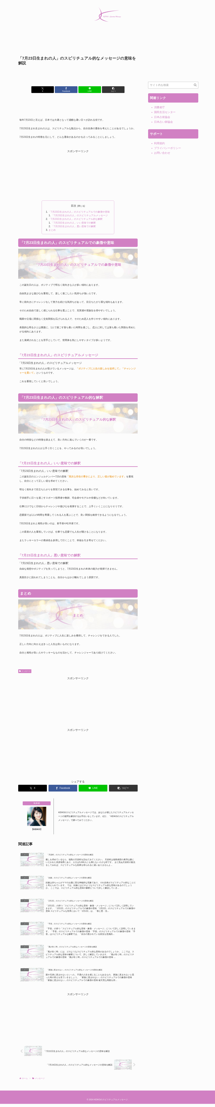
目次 (73, 205)
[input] (173, 85)
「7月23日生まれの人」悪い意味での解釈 (73, 227)
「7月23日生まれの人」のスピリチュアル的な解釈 (76, 219)
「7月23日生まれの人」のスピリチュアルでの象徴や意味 (79, 212)
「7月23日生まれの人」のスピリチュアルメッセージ (79, 215)
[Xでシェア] (47, 89)
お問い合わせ (162, 152)
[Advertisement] (78, 44)
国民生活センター (165, 112)
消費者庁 (159, 107)
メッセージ (24, 672)
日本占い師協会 (163, 121)
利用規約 (159, 143)
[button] (108, 89)
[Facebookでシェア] (67, 89)
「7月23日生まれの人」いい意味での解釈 (73, 223)
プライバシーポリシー (167, 148)
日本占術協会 (162, 117)
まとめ (52, 230)
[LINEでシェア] (87, 89)
